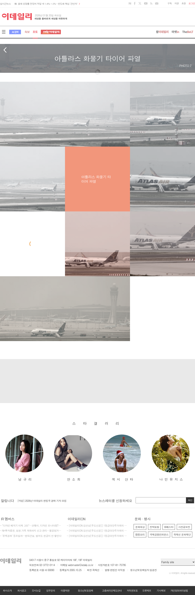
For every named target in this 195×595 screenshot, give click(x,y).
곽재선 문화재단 (182, 534)
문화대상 (140, 527)
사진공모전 (184, 527)
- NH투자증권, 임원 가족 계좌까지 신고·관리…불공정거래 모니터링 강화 (30, 530)
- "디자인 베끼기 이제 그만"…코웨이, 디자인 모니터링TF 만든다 (30, 525)
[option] (24, 458)
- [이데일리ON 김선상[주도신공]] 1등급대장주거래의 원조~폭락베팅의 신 (97, 525)
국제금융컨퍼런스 (159, 534)
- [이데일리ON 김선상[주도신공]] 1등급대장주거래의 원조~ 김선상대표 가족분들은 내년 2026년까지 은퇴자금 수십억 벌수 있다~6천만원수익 (97, 536)
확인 (190, 500)
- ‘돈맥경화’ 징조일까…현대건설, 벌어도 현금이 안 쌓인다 (30, 536)
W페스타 (168, 527)
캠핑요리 (140, 534)
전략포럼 (154, 527)
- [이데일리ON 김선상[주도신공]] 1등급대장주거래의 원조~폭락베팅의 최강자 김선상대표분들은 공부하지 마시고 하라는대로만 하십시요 (97, 530)
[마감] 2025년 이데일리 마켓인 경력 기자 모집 (42, 499)
